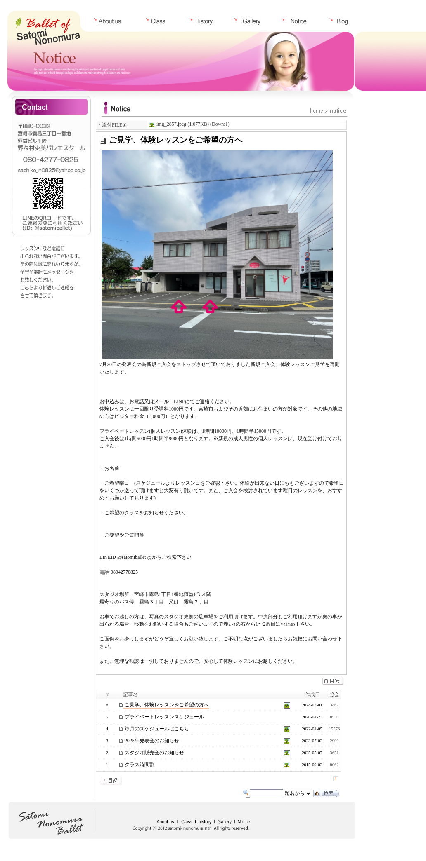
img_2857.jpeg (167, 124)
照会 (334, 694)
